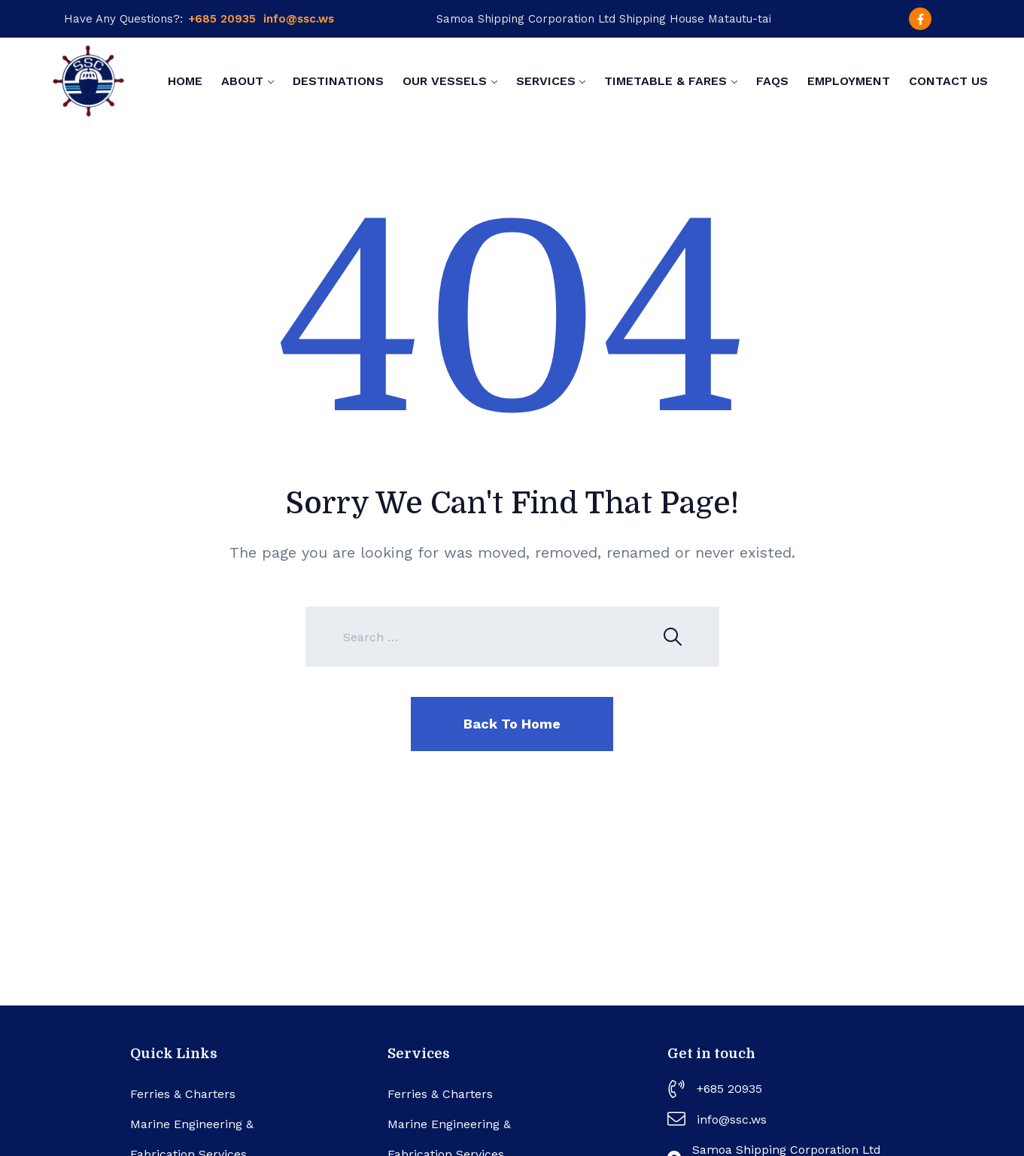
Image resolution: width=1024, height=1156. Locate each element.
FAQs (772, 81)
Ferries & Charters (182, 1094)
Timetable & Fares (665, 81)
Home (185, 81)
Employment (848, 81)
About (242, 81)
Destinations (338, 81)
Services (546, 81)
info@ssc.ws (298, 19)
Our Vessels (445, 81)
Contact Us (948, 81)
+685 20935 (222, 19)
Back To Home (512, 724)
